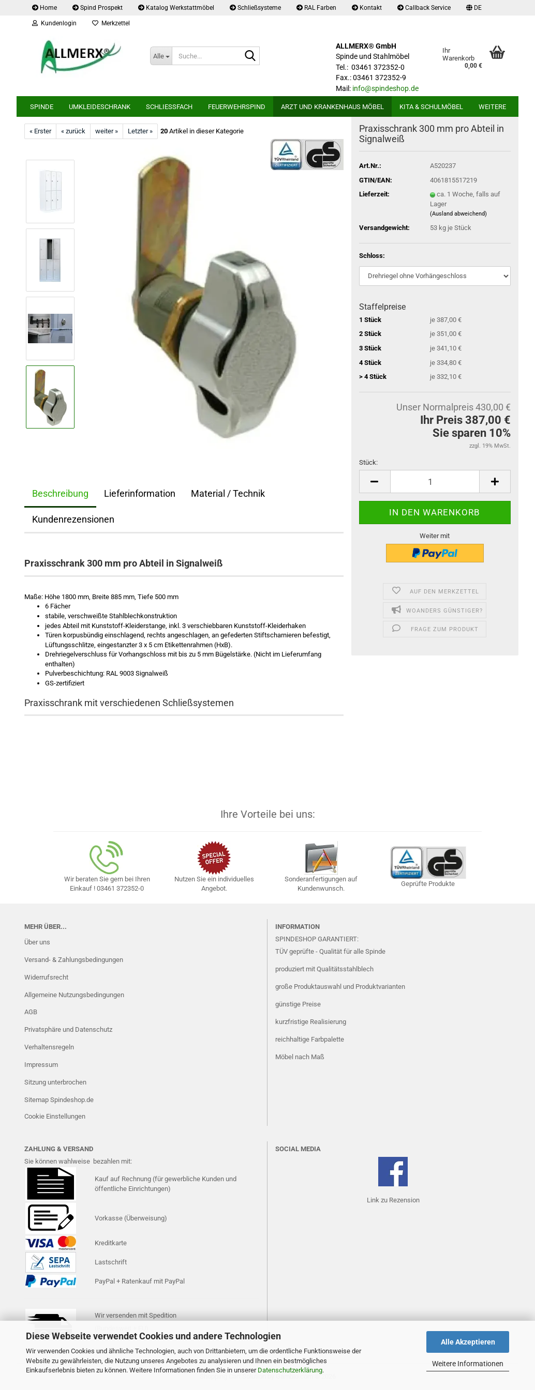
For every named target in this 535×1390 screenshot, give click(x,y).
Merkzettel (111, 23)
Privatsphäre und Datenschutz (68, 1029)
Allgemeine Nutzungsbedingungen (74, 995)
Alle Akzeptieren (468, 1342)
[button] (473, 8)
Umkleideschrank (99, 107)
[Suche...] (161, 56)
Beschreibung (60, 493)
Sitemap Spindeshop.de (59, 1100)
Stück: (368, 462)
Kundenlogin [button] (54, 23)
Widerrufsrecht (46, 977)
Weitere (492, 107)
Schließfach (169, 107)
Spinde (41, 107)
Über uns (37, 942)
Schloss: (372, 255)
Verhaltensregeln (49, 1047)
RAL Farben (316, 7)
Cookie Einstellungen (54, 1116)
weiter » (106, 131)
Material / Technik (228, 493)
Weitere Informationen (467, 1364)
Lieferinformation (139, 493)
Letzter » (140, 131)
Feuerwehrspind (236, 107)
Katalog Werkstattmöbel (176, 7)
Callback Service (424, 7)
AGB (30, 1012)
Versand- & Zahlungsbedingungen (73, 960)
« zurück (73, 131)
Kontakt (367, 7)
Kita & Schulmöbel (431, 107)
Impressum (41, 1064)
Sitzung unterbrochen (55, 1082)
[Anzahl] (435, 481)
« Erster (40, 131)
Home (44, 7)
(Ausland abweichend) (458, 213)
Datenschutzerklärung (290, 1370)
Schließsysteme (255, 7)
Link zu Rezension (393, 1200)
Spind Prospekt (97, 7)
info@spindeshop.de (385, 88)
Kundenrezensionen (73, 519)
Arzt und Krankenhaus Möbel (332, 107)
